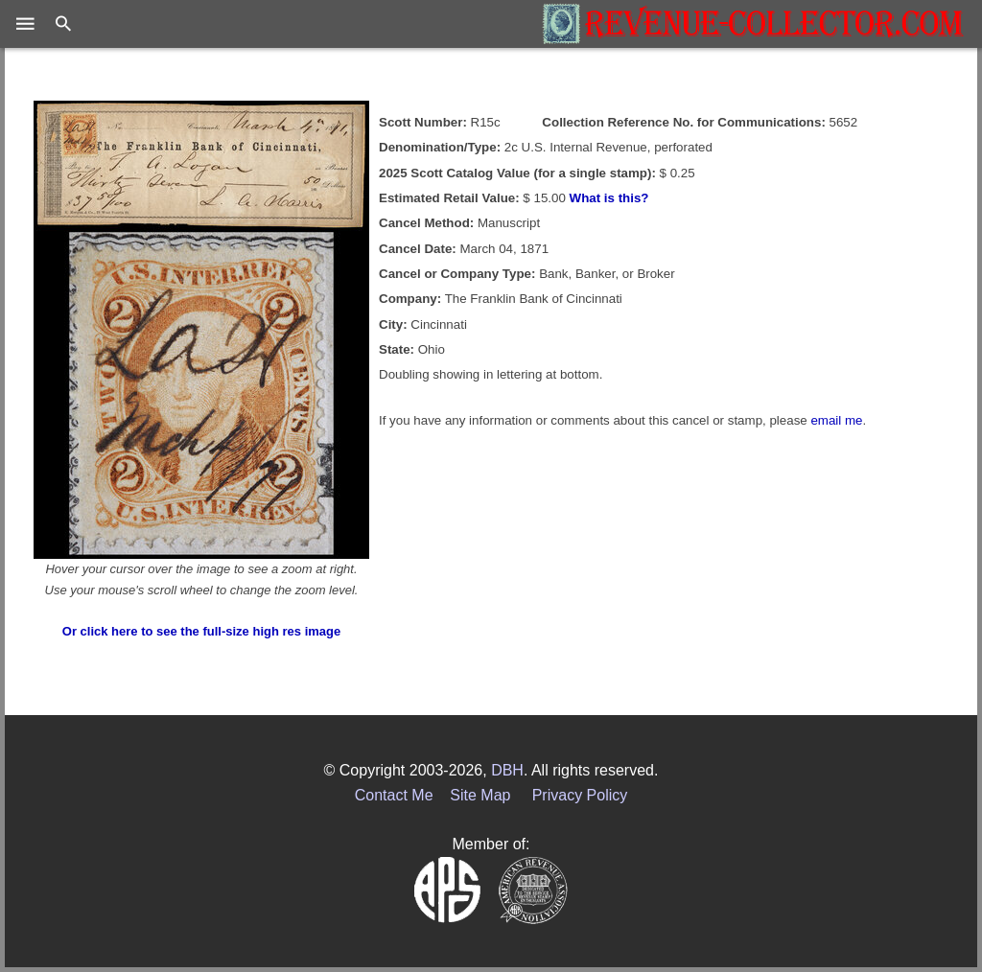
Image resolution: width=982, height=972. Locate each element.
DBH (507, 770)
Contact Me (394, 795)
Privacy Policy (580, 795)
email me (836, 420)
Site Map (480, 795)
